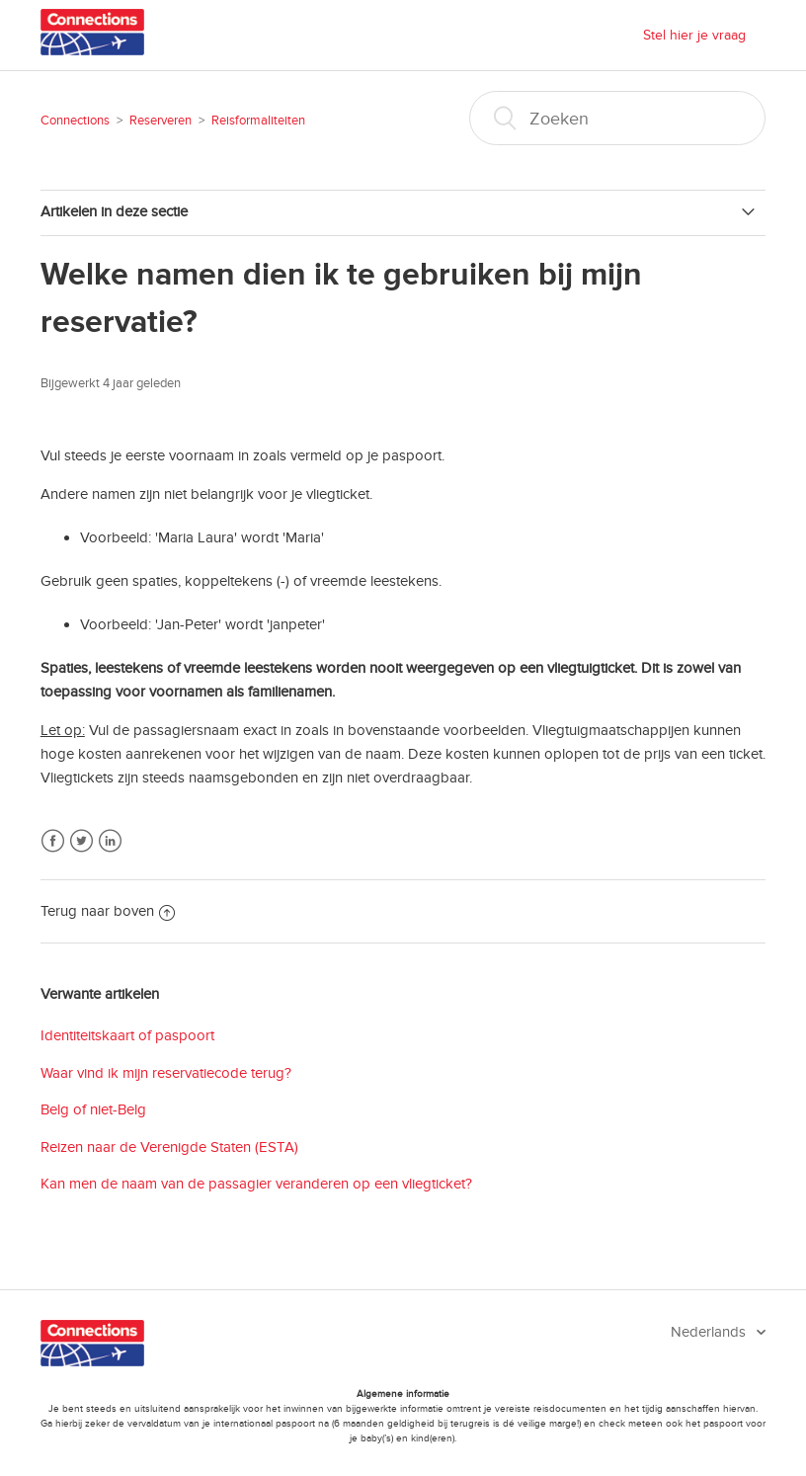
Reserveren (160, 120)
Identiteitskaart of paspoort (127, 1035)
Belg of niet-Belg (93, 1109)
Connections (75, 120)
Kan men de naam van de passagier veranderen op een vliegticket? (256, 1183)
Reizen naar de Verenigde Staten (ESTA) (169, 1147)
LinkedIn (110, 841)
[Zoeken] (617, 118)
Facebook (52, 841)
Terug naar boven (107, 911)
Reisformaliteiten (258, 120)
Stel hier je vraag (694, 35)
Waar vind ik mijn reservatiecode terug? (165, 1073)
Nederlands (710, 1332)
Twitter (81, 841)
